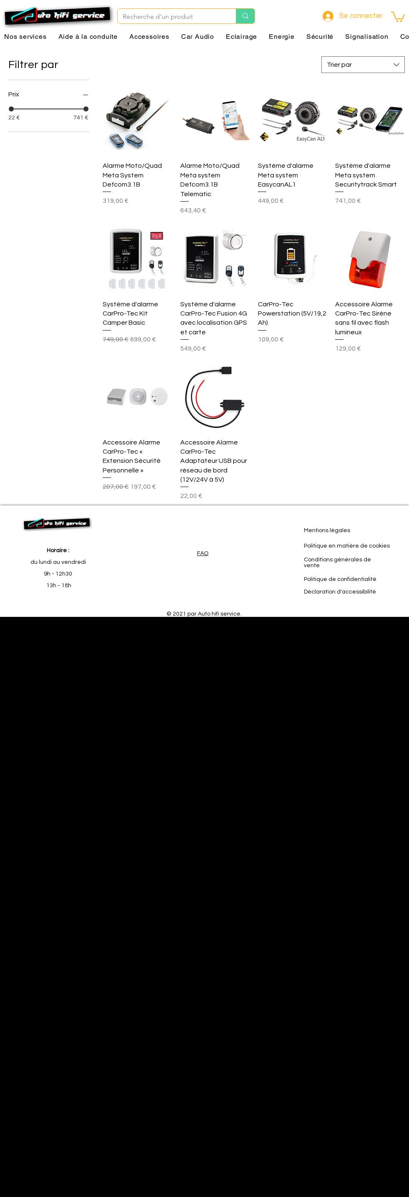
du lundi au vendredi (58, 562)
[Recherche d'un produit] (170, 17)
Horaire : (58, 550)
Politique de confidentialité (340, 579)
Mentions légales (327, 530)
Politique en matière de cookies (347, 546)
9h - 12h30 (58, 574)
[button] (398, 16)
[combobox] (363, 64)
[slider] (11, 109)
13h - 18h (58, 585)
